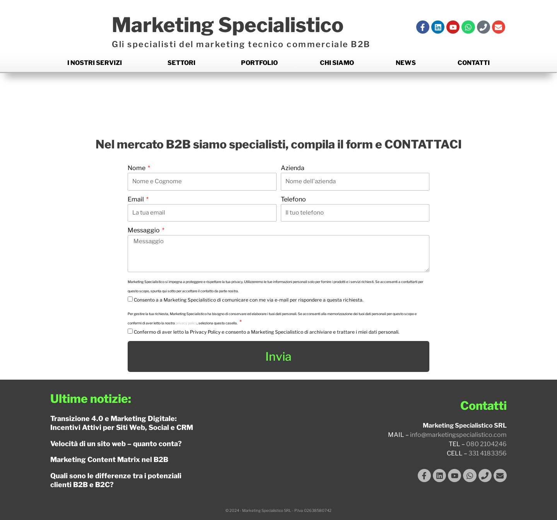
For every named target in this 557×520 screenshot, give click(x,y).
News (406, 62)
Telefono (293, 199)
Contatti (474, 62)
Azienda (292, 168)
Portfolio (259, 62)
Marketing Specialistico (227, 25)
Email (136, 199)
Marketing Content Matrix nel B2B (109, 459)
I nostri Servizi (94, 62)
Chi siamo (337, 62)
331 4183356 (487, 453)
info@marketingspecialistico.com (458, 434)
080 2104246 (486, 444)
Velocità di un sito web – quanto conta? (116, 444)
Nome (137, 168)
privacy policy (186, 323)
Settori (181, 62)
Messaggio (144, 230)
